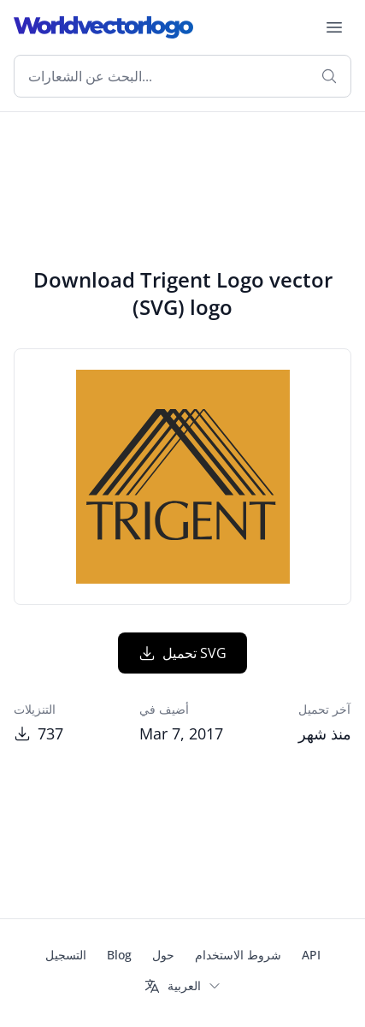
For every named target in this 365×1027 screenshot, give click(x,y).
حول (163, 955)
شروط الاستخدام (238, 955)
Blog (119, 955)
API (311, 955)
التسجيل (65, 955)
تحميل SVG (182, 653)
